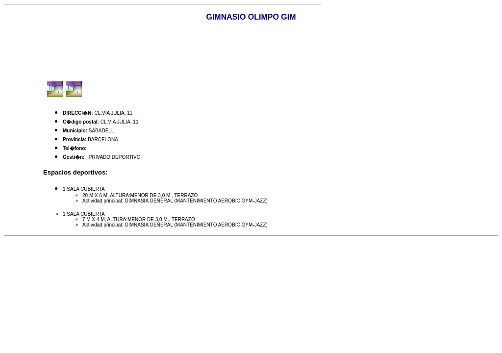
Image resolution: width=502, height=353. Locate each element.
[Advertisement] (251, 51)
